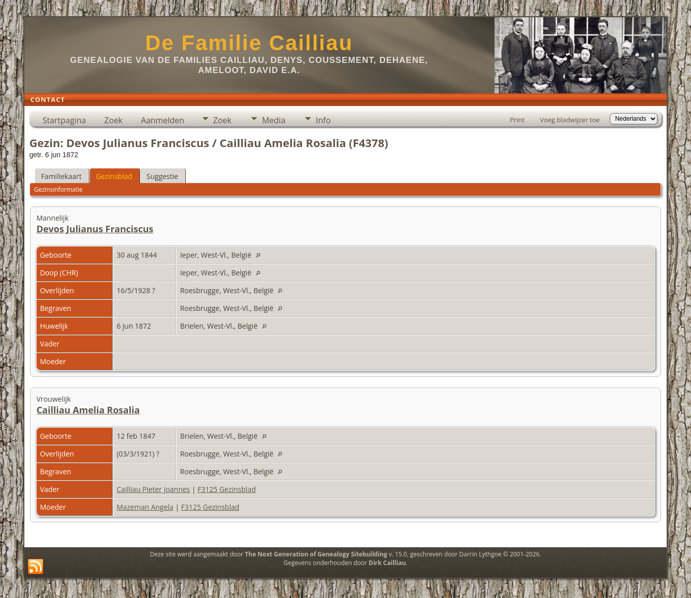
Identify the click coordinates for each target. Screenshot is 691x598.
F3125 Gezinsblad (227, 489)
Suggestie (162, 176)
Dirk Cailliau (387, 562)
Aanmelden (162, 120)
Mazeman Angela (145, 507)
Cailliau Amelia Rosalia (88, 410)
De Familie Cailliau (249, 43)
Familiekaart (61, 176)
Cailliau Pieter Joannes (153, 489)
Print (517, 119)
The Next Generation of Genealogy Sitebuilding (316, 554)
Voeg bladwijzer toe (570, 119)
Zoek (113, 120)
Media (273, 120)
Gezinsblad (114, 176)
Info (323, 120)
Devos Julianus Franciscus (95, 229)
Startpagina (64, 120)
